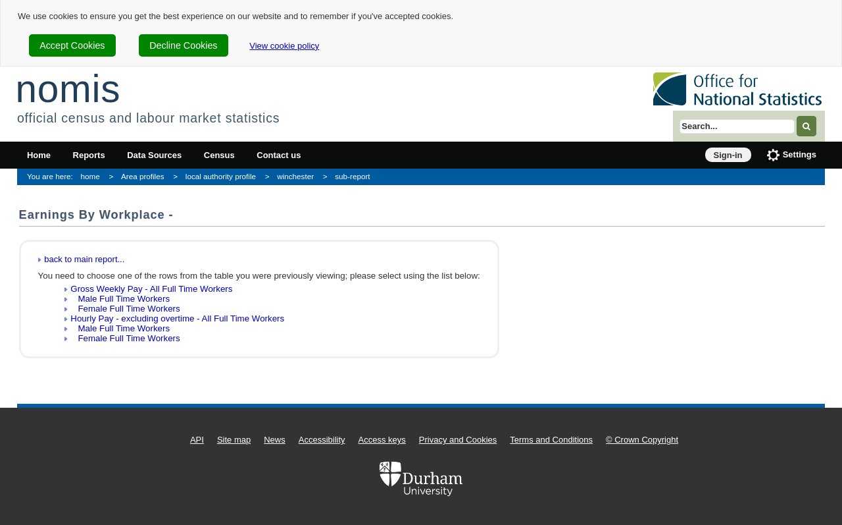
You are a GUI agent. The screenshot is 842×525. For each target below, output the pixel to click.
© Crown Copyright (642, 440)
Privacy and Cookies (458, 440)
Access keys (382, 440)
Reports (89, 155)
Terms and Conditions (551, 440)
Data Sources (154, 155)
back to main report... (84, 259)
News (274, 440)
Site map (234, 440)
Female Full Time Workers (125, 309)
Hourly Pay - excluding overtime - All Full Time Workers (177, 318)
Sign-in (728, 155)
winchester (295, 176)
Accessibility (322, 440)
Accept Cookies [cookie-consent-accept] (72, 45)
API (197, 440)
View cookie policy (284, 46)
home (90, 176)
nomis (67, 88)
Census (219, 155)
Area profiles (142, 176)
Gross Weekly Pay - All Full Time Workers (151, 289)
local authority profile (221, 176)
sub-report (352, 176)
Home (39, 155)
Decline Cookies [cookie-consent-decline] (183, 45)
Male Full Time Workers (120, 299)
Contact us (279, 155)
